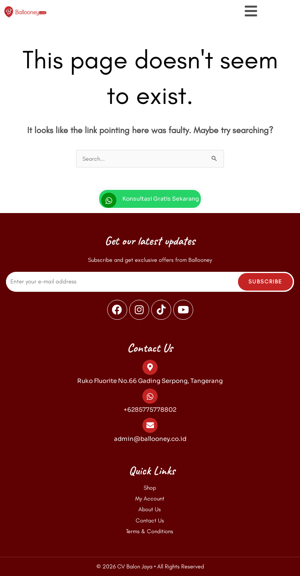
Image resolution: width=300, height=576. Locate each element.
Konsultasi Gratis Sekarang (160, 198)
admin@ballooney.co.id (150, 438)
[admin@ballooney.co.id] (150, 425)
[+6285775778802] (150, 396)
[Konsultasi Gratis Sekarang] (108, 200)
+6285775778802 (150, 409)
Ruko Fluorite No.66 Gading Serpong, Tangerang (150, 381)
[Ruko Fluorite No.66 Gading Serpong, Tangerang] (150, 367)
